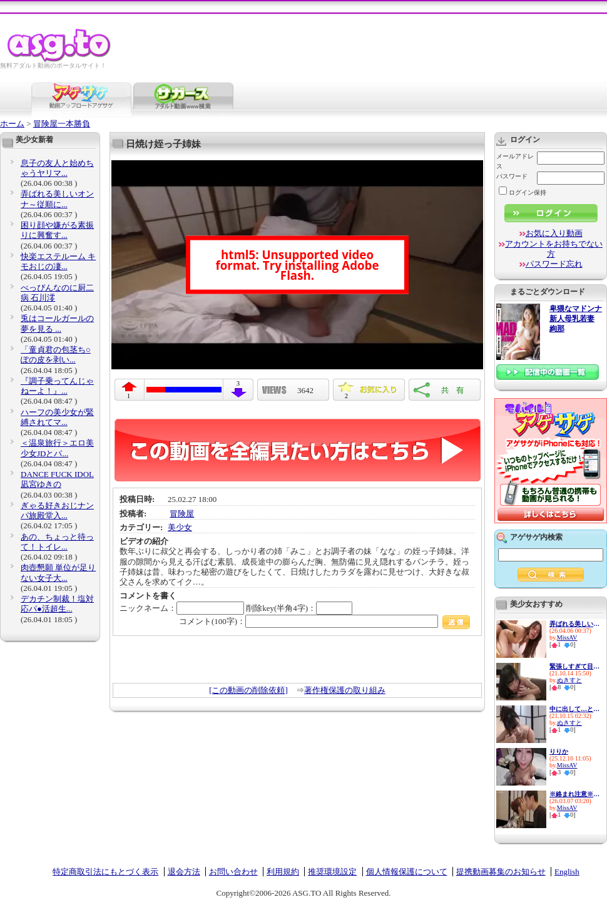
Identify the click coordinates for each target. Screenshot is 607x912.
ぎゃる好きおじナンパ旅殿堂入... (57, 510)
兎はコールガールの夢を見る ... (57, 323)
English (566, 871)
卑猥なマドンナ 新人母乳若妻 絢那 (575, 319)
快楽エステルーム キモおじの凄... (58, 261)
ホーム (12, 123)
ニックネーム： (182, 608)
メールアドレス (515, 161)
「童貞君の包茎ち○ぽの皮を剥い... (56, 354)
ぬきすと (569, 680)
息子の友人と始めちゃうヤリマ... (57, 168)
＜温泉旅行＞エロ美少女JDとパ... (57, 448)
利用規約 (283, 871)
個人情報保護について (406, 871)
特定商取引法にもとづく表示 (105, 871)
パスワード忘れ (554, 264)
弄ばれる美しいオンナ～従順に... (57, 198)
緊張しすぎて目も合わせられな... (574, 666)
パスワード (512, 176)
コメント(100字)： (324, 621)
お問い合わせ (233, 871)
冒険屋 (182, 513)
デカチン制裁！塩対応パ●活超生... (57, 603)
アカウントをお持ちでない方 (554, 249)
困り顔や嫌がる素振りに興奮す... (57, 230)
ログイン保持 (522, 192)
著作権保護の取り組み (344, 690)
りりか (558, 751)
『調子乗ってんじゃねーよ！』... (57, 386)
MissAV (567, 637)
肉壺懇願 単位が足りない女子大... (58, 572)
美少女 (180, 527)
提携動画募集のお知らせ (501, 871)
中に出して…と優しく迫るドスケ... (574, 708)
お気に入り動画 (554, 233)
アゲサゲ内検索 (536, 537)
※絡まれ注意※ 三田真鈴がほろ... (574, 794)
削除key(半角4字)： (299, 608)
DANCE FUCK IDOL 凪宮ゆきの (57, 479)
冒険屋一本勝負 (61, 123)
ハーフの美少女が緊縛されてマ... (57, 417)
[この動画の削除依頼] (248, 690)
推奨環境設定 (332, 871)
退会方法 (184, 871)
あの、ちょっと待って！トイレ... (57, 541)
